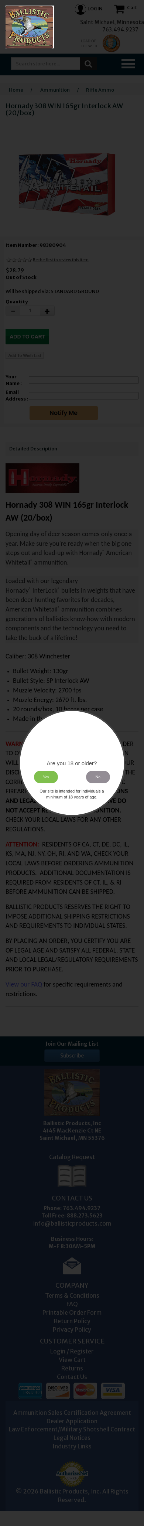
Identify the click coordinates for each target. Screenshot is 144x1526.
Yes (46, 777)
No (98, 777)
